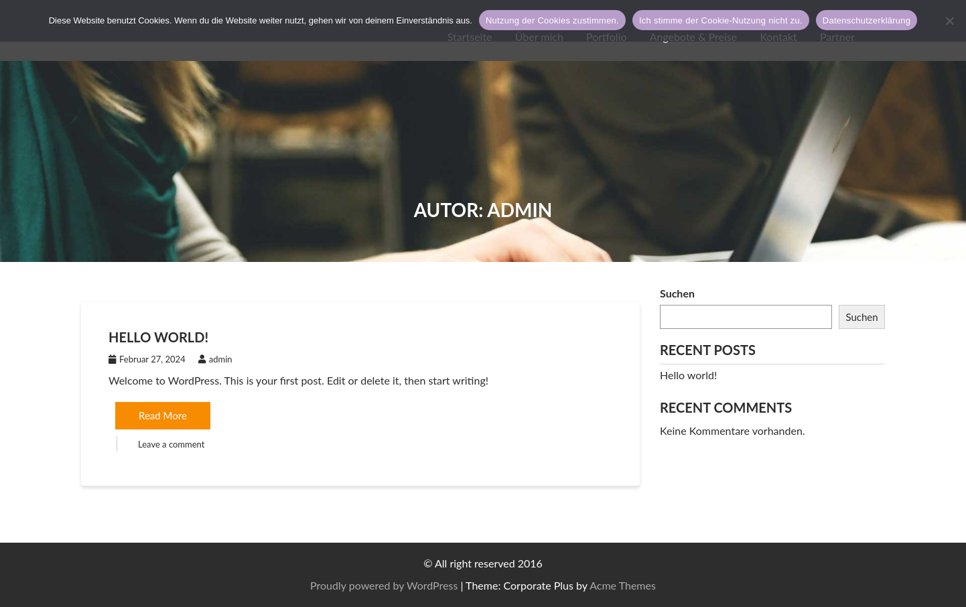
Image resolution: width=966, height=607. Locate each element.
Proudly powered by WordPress (755, 585)
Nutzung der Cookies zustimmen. (552, 20)
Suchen (677, 293)
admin (215, 359)
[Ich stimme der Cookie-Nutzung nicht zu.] (949, 20)
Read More (163, 415)
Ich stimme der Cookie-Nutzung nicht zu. (721, 20)
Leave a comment (171, 444)
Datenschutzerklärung (866, 20)
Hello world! (158, 337)
